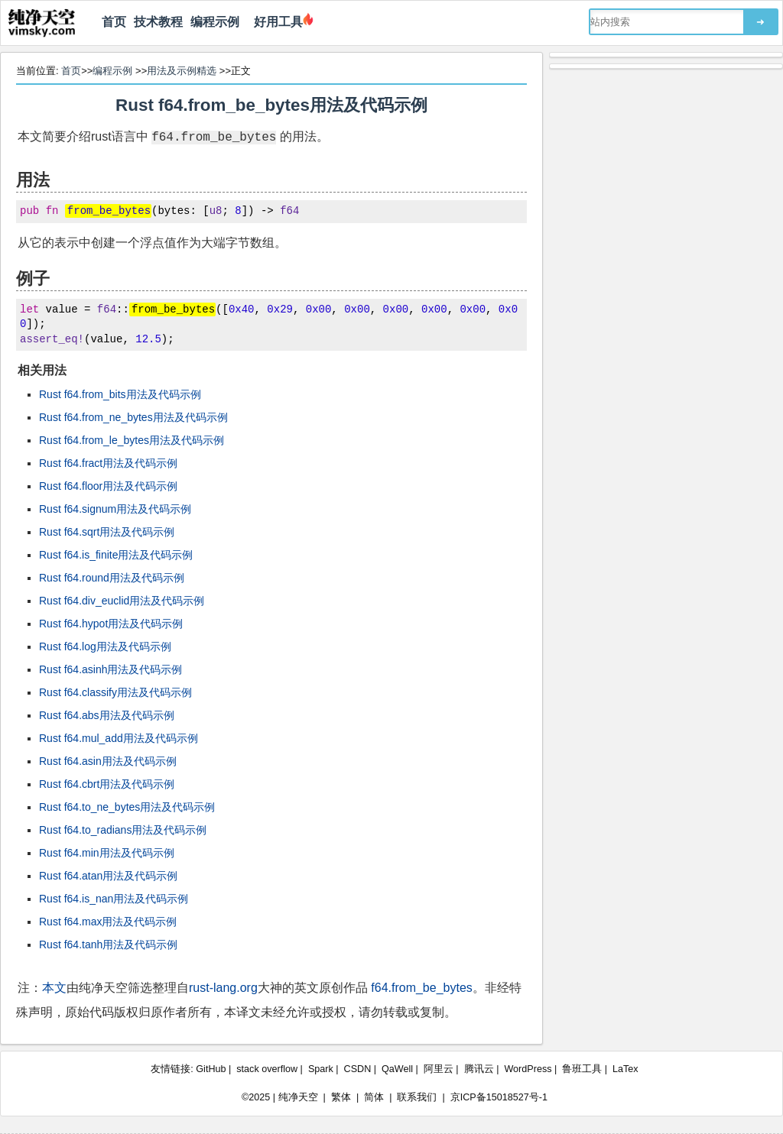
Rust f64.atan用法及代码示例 (108, 876)
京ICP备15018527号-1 (498, 1097)
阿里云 (438, 1069)
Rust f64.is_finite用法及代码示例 (116, 555)
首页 (114, 21)
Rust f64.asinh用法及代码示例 (111, 669)
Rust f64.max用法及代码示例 (108, 921)
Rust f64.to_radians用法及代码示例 (122, 830)
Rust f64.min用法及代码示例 (106, 853)
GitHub (211, 1069)
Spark (320, 1069)
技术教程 (158, 21)
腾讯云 (479, 1069)
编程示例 (214, 21)
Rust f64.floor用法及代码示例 (108, 486)
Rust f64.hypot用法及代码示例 (111, 623)
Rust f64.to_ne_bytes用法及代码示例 (127, 807)
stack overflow (266, 1069)
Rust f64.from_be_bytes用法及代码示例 (271, 105)
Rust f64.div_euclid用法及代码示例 (121, 601)
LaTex (625, 1069)
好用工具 (275, 21)
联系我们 (417, 1097)
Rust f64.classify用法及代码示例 (115, 692)
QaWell (397, 1069)
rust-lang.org (223, 987)
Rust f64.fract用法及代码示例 (108, 463)
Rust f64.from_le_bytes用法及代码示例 (131, 440)
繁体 (341, 1097)
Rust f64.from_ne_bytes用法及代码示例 (133, 417)
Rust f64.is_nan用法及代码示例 (113, 899)
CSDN (358, 1069)
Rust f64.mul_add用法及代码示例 (118, 738)
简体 (374, 1097)
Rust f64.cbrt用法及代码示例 (106, 784)
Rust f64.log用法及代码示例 (105, 646)
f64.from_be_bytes (422, 987)
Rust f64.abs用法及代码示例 (106, 715)
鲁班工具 (582, 1069)
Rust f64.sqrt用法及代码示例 (106, 532)
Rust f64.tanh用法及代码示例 (108, 944)
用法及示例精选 (181, 70)
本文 (54, 987)
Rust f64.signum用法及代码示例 (115, 509)
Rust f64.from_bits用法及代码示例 (120, 394)
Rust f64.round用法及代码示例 (111, 578)
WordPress (527, 1069)
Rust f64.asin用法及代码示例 (108, 761)
